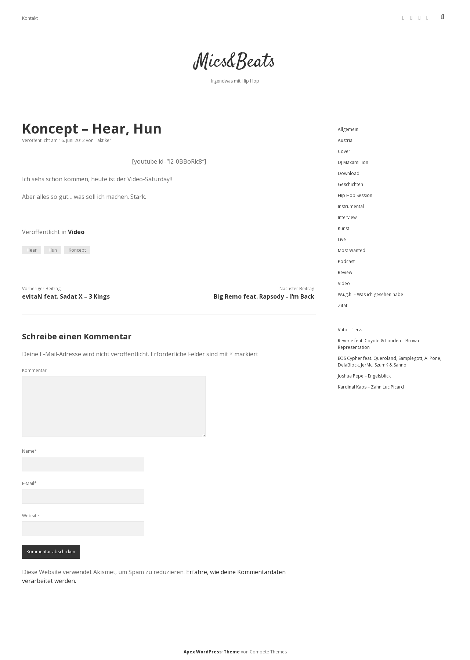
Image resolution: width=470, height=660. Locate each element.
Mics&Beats (235, 62)
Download (348, 173)
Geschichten (350, 184)
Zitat (342, 305)
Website (30, 516)
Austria (345, 140)
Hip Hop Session (355, 195)
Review (345, 272)
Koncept (77, 250)
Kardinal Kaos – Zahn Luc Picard (371, 387)
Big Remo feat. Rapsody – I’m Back (264, 296)
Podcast (346, 261)
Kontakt (30, 18)
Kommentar (34, 370)
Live (342, 239)
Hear (31, 250)
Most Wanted (351, 250)
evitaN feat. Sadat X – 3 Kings (66, 296)
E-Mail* (29, 483)
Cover (344, 151)
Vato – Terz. (350, 330)
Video (76, 232)
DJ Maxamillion (353, 162)
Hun (52, 250)
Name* (29, 451)
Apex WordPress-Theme (212, 652)
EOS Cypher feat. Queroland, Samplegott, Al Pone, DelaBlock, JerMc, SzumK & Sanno (389, 361)
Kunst (343, 228)
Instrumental (351, 206)
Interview (347, 217)
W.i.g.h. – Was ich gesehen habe (370, 294)
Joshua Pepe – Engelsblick (364, 376)
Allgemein (348, 129)
